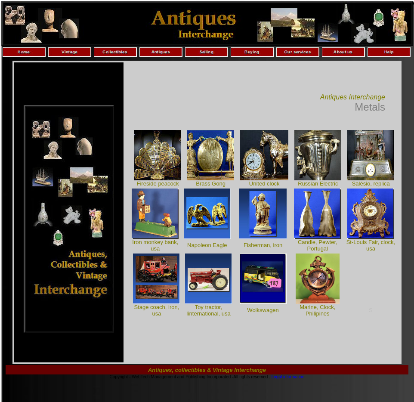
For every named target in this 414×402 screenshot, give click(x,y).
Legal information (288, 376)
